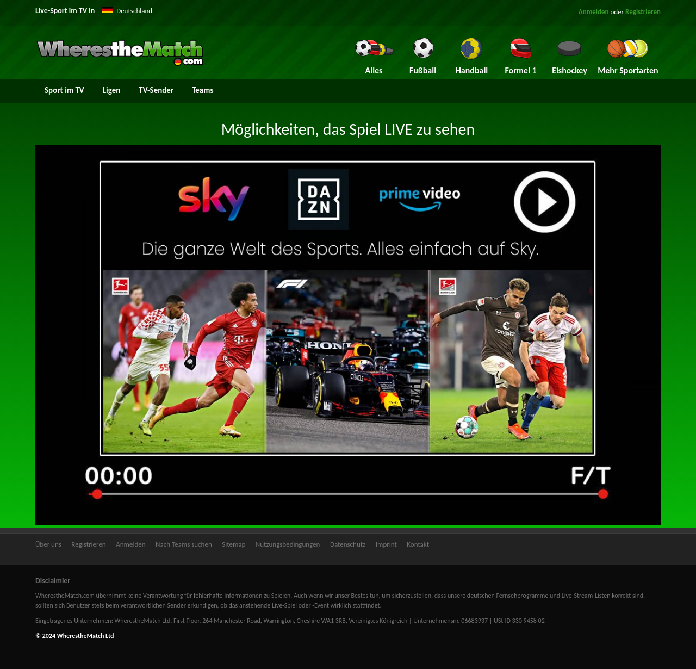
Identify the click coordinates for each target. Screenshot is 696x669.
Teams (202, 90)
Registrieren (643, 12)
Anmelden (594, 12)
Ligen (112, 90)
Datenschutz (347, 544)
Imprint (386, 544)
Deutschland (134, 11)
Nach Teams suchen (184, 544)
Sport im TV (64, 90)
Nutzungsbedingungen (288, 544)
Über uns (48, 544)
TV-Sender (156, 90)
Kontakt (418, 544)
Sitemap (233, 544)
